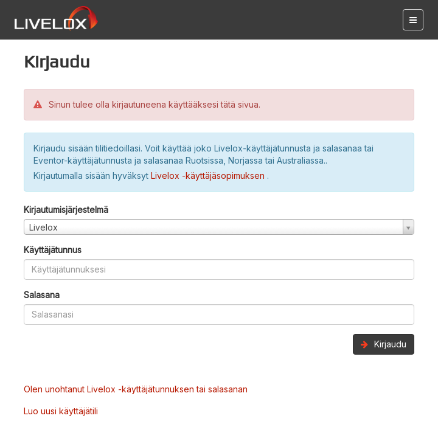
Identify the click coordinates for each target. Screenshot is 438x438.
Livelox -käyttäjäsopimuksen (209, 175)
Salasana (42, 295)
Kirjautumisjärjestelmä (66, 209)
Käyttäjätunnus (53, 250)
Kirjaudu (383, 344)
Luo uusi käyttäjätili (61, 411)
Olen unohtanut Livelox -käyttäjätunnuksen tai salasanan (136, 389)
